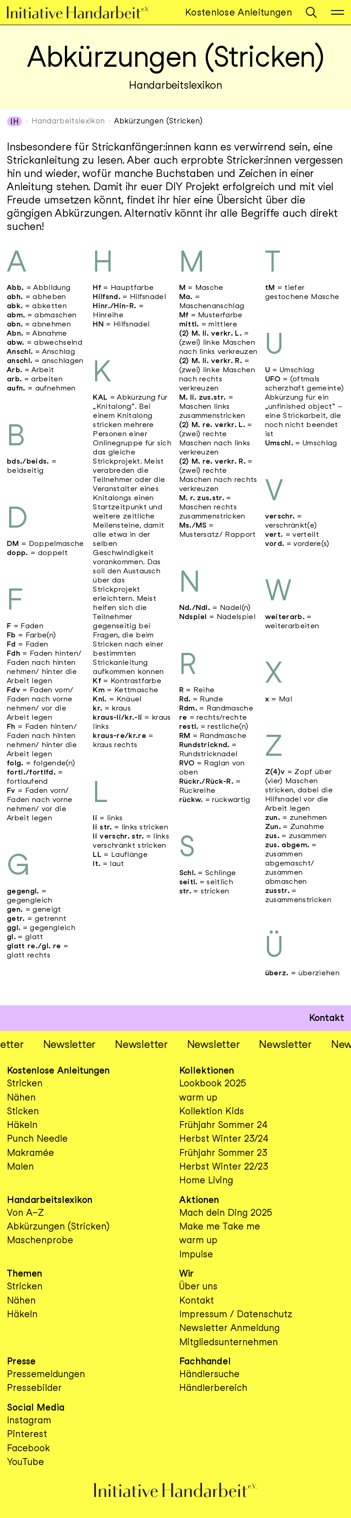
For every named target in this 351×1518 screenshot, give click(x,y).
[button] (311, 12)
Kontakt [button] (326, 1017)
